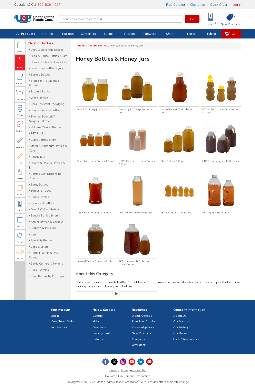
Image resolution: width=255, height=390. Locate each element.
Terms (124, 373)
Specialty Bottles (41, 240)
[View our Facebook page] (105, 365)
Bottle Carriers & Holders (47, 263)
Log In (237, 4)
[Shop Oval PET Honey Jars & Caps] (96, 91)
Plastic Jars (38, 156)
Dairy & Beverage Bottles (47, 49)
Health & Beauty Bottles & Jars (47, 165)
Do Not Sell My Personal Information (127, 379)
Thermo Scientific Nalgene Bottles (42, 119)
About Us (179, 319)
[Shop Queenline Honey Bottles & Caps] (96, 145)
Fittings (129, 34)
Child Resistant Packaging (47, 103)
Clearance (197, 4)
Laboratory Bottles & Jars (47, 68)
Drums (109, 34)
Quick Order (218, 4)
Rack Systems (40, 269)
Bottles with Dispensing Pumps (45, 176)
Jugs (33, 234)
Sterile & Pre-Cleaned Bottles (44, 83)
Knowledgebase (143, 330)
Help (96, 324)
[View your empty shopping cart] (231, 33)
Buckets (68, 34)
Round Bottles (40, 197)
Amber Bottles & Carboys (47, 221)
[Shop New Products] (229, 19)
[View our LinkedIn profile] (141, 365)
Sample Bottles (40, 74)
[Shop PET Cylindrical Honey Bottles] (137, 196)
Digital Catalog (142, 319)
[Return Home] (38, 19)
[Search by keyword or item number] (124, 19)
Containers (88, 34)
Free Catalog (144, 324)
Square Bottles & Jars (45, 215)
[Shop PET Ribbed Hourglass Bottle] (96, 196)
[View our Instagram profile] (123, 365)
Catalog (175, 4)
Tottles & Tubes (41, 190)
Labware (149, 34)
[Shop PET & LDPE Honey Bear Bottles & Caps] (221, 93)
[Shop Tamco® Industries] (210, 19)
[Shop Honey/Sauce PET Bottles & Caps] (179, 93)
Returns (98, 342)
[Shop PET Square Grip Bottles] (221, 196)
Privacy (114, 373)
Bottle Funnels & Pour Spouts (44, 255)
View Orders (63, 324)
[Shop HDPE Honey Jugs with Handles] (221, 145)
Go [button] (192, 19)
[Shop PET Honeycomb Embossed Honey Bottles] (137, 247)
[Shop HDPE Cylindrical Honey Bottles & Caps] (137, 145)
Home (81, 45)
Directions (99, 330)
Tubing (211, 34)
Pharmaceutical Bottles (46, 110)
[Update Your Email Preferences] (149, 365)
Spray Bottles (39, 184)
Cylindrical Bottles (42, 203)
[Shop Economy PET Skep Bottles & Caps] (137, 93)
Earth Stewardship (186, 342)
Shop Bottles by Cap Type (47, 276)
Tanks (190, 34)
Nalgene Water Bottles (46, 127)
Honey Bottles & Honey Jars (49, 62)
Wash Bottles (39, 97)
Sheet (170, 34)
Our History (181, 330)
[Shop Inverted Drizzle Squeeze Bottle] (96, 247)
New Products (141, 336)
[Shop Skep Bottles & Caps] (179, 144)
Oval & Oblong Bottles (45, 209)
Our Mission (181, 324)
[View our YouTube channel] (132, 365)
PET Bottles (38, 133)
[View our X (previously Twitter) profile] (114, 365)
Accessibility (138, 373)
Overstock (139, 348)
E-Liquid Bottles (41, 91)
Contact (98, 319)
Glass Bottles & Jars (43, 139)
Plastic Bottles (98, 45)
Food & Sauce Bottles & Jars (49, 55)
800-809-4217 (49, 4)
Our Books (180, 336)
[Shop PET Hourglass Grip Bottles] (179, 196)
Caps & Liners (40, 246)
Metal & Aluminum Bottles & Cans (48, 148)
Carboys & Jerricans (43, 228)
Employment (101, 336)
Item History (59, 330)
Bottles (47, 34)
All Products (25, 34)
